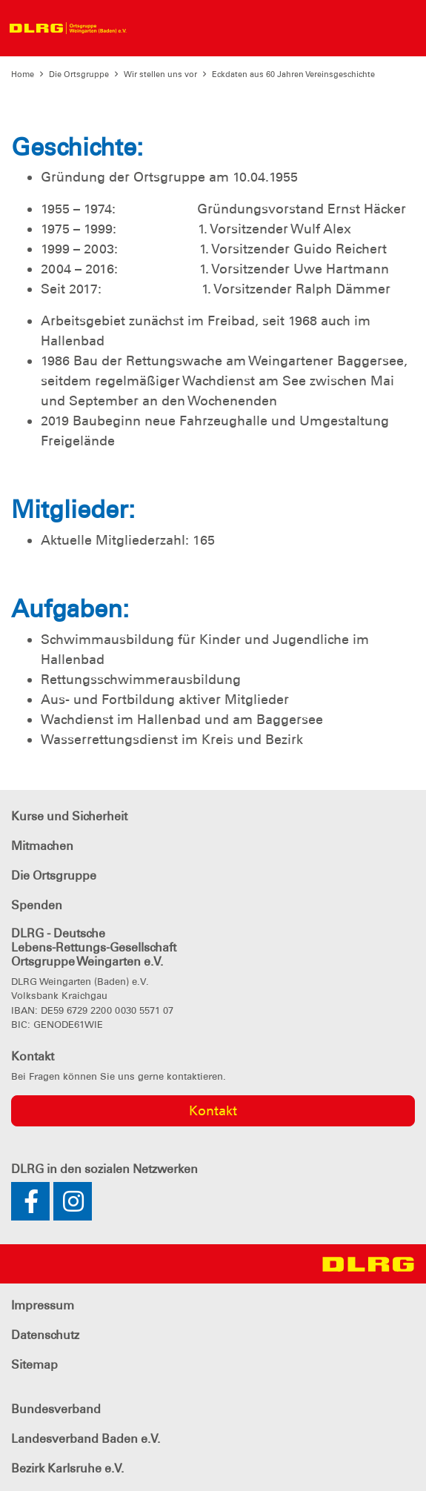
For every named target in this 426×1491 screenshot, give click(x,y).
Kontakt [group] (213, 1111)
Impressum (42, 1305)
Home (22, 74)
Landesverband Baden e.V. (85, 1439)
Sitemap (34, 1365)
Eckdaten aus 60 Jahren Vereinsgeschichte (293, 74)
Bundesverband (56, 1409)
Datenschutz (45, 1335)
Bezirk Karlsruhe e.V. (67, 1468)
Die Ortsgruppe (79, 74)
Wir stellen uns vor (160, 74)
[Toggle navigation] (147, 28)
